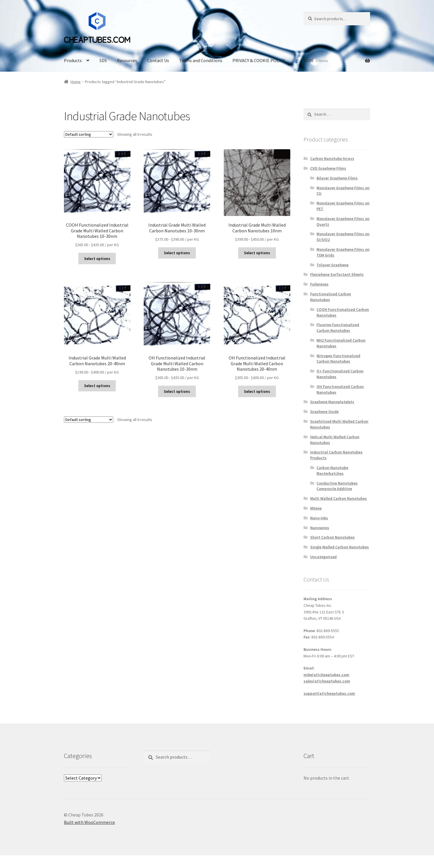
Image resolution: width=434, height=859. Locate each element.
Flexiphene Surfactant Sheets (337, 274)
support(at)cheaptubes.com (329, 693)
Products (73, 60)
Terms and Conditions (200, 60)
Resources (127, 60)
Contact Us (158, 60)
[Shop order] (88, 134)
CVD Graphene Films (328, 168)
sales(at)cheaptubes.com (327, 681)
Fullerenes (319, 284)
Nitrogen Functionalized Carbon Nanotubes (338, 358)
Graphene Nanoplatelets (332, 401)
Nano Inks (319, 518)
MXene (316, 508)
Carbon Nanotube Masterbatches (332, 470)
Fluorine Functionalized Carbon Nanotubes (338, 327)
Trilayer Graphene (332, 264)
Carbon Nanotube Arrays (332, 158)
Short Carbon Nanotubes (332, 537)
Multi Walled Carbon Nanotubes (338, 498)
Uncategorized (323, 556)
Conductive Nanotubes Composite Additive (337, 486)
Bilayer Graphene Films (337, 178)
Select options (97, 258)
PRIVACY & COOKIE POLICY (258, 60)
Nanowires (319, 527)
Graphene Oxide (324, 411)
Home (76, 81)
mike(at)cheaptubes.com (326, 674)
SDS (103, 60)
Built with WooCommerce (89, 822)
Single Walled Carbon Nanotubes (339, 547)
